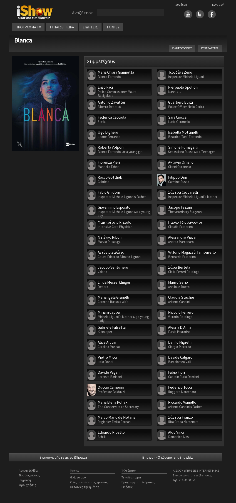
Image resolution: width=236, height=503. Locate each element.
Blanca (23, 40)
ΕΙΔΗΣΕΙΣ (90, 27)
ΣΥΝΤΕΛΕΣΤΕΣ (209, 48)
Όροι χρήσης (27, 485)
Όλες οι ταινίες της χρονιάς (89, 482)
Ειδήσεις (127, 487)
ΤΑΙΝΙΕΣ (113, 27)
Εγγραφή (218, 5)
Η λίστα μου (78, 477)
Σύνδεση (181, 5)
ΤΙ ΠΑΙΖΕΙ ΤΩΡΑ (62, 27)
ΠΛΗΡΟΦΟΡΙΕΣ (182, 48)
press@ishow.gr (202, 475)
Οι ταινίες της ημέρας (84, 487)
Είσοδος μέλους (29, 475)
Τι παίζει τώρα (131, 477)
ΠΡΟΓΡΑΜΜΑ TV (28, 27)
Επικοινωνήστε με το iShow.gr (63, 457)
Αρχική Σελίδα (28, 470)
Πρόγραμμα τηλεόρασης (138, 482)
